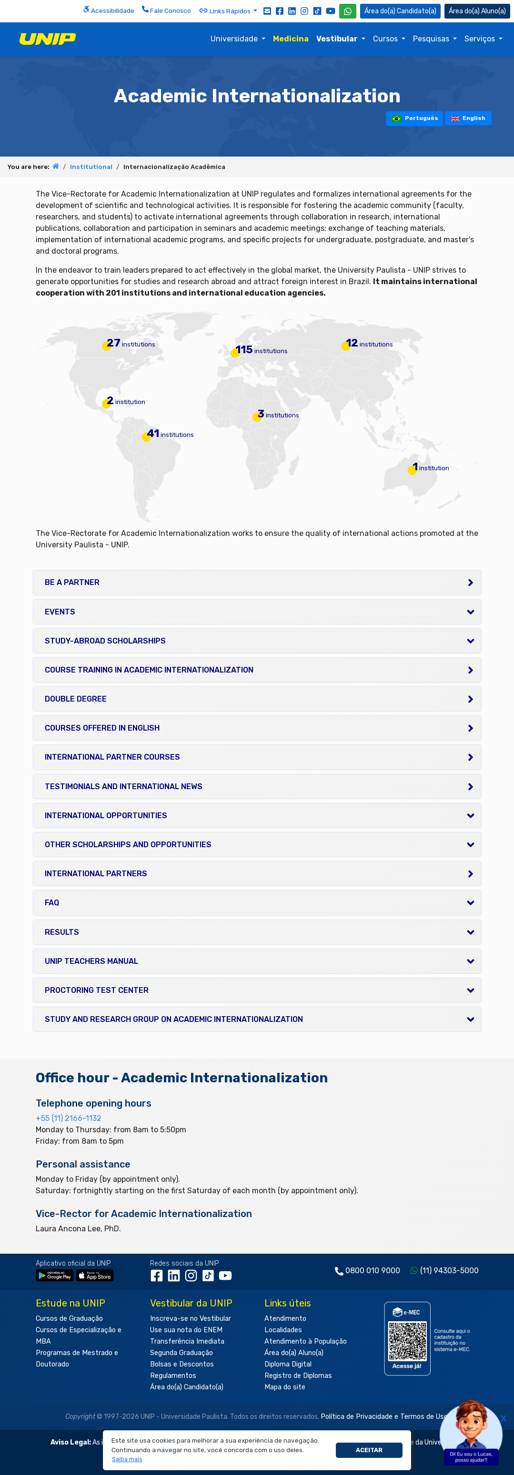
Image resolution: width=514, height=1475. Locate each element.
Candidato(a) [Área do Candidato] (400, 11)
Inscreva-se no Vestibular (190, 1319)
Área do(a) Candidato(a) (186, 1387)
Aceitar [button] (369, 1450)
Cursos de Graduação (69, 1319)
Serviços (480, 38)
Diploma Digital (288, 1364)
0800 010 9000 (372, 1270)
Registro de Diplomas (298, 1376)
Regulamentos (173, 1376)
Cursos (386, 38)
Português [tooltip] (414, 118)
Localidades (283, 1330)
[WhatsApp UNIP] (347, 11)
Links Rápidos (225, 10)
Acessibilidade (108, 10)
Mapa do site (284, 1387)
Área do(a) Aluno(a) (293, 1353)
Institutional (91, 166)
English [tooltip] (468, 118)
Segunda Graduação (181, 1353)
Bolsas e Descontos (182, 1364)
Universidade (235, 38)
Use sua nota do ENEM (186, 1330)
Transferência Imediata (187, 1341)
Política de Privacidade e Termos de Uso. (385, 1417)
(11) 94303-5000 (449, 1270)
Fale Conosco (166, 10)
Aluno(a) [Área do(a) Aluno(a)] (477, 11)
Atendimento (285, 1319)
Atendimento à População (305, 1341)
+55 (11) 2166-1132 (68, 1118)
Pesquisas (432, 38)
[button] (127, 1460)
